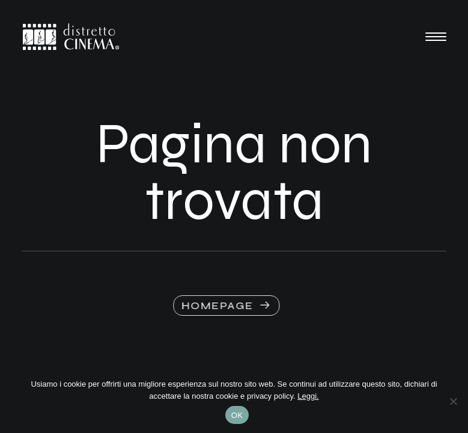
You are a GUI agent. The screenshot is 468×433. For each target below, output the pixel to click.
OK (237, 415)
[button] (436, 36)
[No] (453, 401)
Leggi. (307, 396)
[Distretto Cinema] (71, 37)
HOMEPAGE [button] (221, 305)
